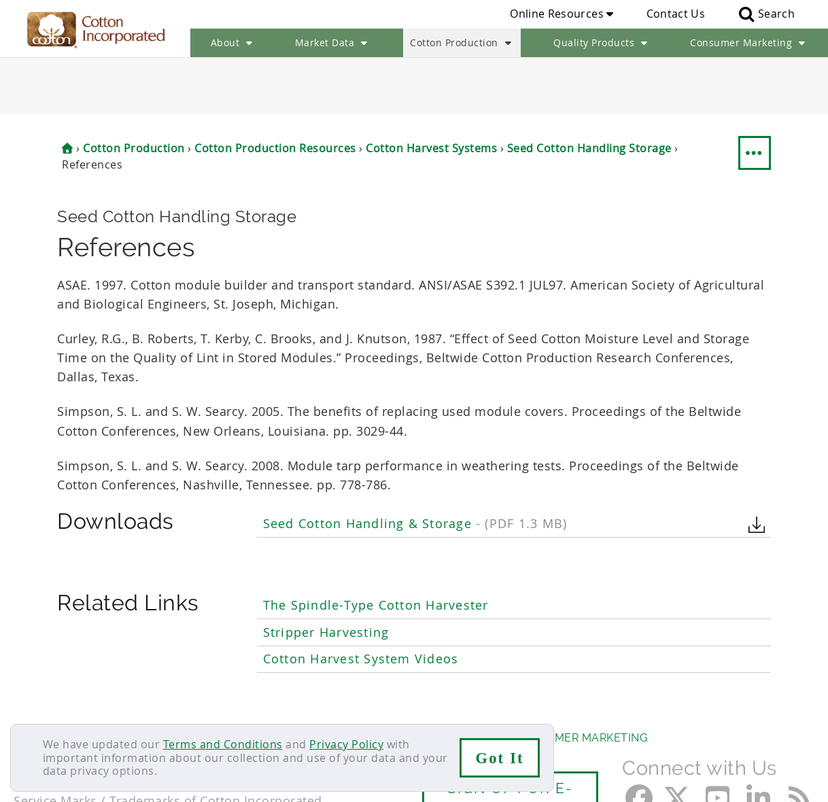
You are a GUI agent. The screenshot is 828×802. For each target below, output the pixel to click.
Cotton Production (462, 43)
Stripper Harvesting (326, 575)
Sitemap (146, 707)
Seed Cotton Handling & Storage (415, 466)
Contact (35, 707)
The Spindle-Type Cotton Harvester (376, 548)
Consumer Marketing (749, 43)
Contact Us (675, 13)
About (233, 43)
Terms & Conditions (234, 707)
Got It (500, 758)
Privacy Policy (346, 744)
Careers (90, 707)
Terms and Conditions (223, 744)
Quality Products (602, 43)
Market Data (332, 43)
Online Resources (561, 13)
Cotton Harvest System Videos (361, 602)
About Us (43, 681)
